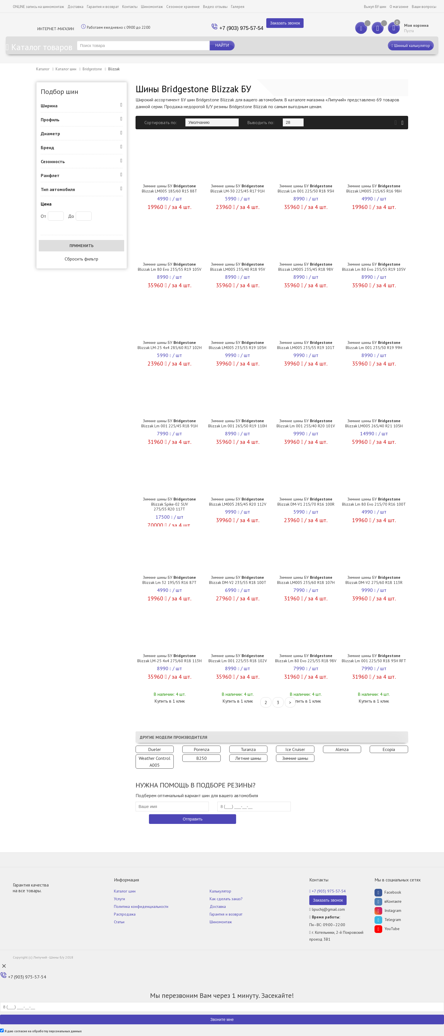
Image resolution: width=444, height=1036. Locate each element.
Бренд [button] (47, 147)
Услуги (119, 898)
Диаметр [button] (50, 133)
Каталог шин (66, 69)
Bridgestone (92, 69)
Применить (81, 245)
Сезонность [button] (53, 161)
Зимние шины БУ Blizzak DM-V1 (305, 502)
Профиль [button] (50, 119)
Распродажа (125, 914)
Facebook (388, 892)
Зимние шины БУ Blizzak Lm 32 (169, 580)
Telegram (388, 919)
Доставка (75, 6)
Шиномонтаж (152, 6)
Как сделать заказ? (226, 898)
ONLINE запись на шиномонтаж (38, 6)
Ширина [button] (49, 105)
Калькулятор (220, 891)
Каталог (43, 69)
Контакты (130, 6)
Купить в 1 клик (169, 701)
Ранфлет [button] (50, 175)
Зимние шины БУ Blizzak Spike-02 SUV (169, 504)
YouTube (387, 928)
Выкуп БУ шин (375, 6)
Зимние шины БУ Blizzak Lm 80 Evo (169, 267)
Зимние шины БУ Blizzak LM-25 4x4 (170, 345)
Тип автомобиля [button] (58, 189)
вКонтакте (388, 901)
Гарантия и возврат (103, 6)
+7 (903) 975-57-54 (241, 28)
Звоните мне (222, 1019)
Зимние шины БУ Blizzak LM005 (169, 188)
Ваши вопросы (424, 6)
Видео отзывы (215, 6)
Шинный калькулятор (411, 45)
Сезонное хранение (183, 6)
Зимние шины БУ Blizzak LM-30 (237, 188)
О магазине (399, 6)
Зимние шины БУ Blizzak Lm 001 (306, 188)
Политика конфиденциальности (141, 906)
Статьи (119, 921)
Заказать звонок (285, 23)
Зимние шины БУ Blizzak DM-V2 (237, 580)
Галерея (237, 6)
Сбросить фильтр (81, 259)
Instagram (388, 910)
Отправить (192, 819)
